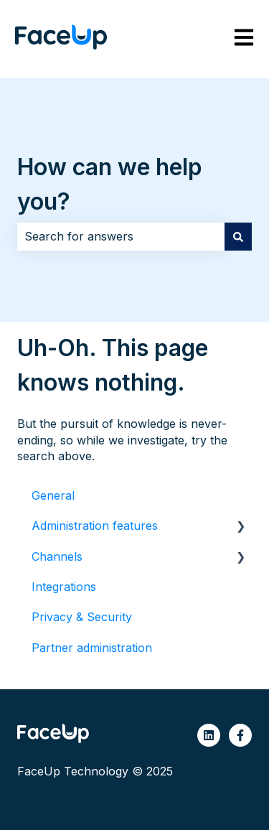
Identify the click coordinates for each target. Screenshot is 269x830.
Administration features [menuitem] (95, 525)
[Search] (238, 236)
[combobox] (121, 236)
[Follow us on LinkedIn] (208, 735)
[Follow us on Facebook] (240, 735)
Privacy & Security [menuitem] (82, 617)
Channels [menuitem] (57, 556)
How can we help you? (109, 184)
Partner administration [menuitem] (92, 647)
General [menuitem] (53, 495)
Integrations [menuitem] (64, 586)
